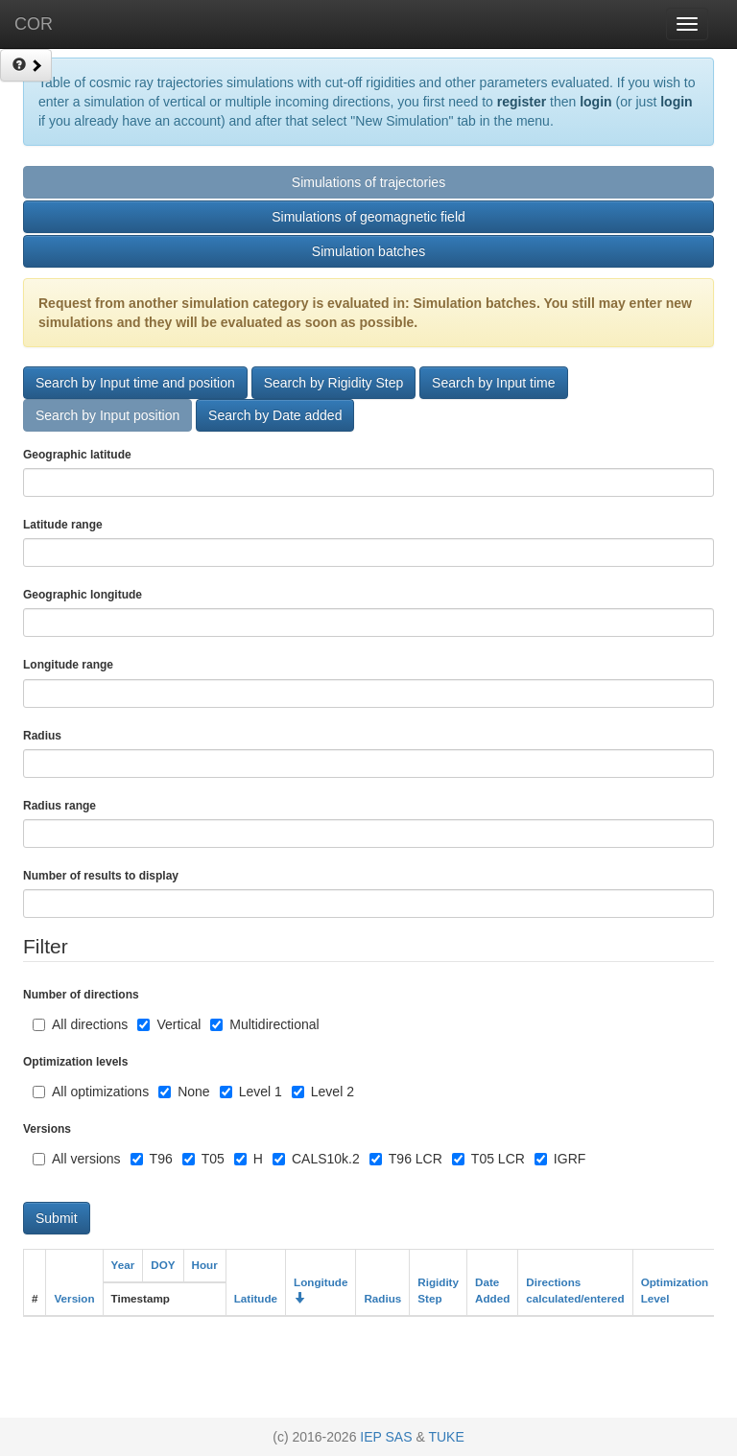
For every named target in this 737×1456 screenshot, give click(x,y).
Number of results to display (100, 875)
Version (74, 1298)
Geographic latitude (77, 454)
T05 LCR (488, 1158)
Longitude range (68, 664)
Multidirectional (264, 1024)
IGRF (560, 1158)
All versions (77, 1158)
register (521, 101)
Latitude (255, 1298)
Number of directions (81, 994)
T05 (203, 1158)
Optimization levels (75, 1062)
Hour (205, 1264)
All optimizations (91, 1091)
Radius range (59, 805)
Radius (382, 1298)
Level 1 (251, 1091)
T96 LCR (405, 1158)
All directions (80, 1024)
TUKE (446, 1436)
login (595, 101)
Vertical (169, 1024)
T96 (152, 1158)
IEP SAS (386, 1436)
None (183, 1091)
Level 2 (323, 1091)
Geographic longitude (82, 594)
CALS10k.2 (316, 1158)
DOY (163, 1264)
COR (33, 24)
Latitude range (63, 524)
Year (123, 1264)
